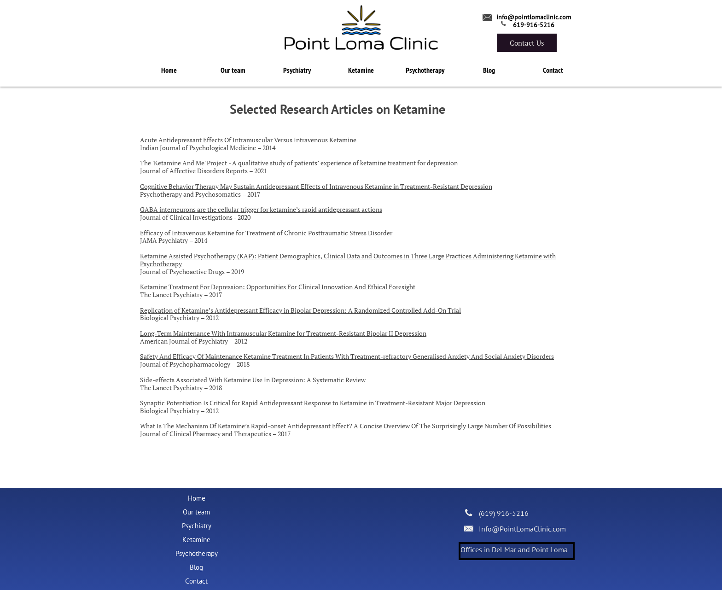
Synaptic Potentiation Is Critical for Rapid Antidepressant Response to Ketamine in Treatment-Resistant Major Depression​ (312, 402)
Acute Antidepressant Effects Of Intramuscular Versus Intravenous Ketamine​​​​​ (248, 139)
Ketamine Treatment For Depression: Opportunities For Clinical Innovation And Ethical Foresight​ (277, 286)
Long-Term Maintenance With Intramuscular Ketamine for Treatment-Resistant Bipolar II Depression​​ (283, 333)
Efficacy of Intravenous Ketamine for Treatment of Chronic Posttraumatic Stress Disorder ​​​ (267, 232)
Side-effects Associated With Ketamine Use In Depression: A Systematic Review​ (253, 379)
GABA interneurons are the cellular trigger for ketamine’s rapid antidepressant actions (261, 209)
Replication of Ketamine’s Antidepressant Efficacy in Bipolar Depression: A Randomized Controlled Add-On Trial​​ (300, 310)
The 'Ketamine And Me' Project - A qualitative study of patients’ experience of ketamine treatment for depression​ (299, 162)
